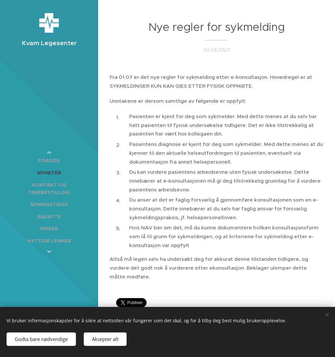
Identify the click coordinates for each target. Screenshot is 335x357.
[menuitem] (49, 160)
